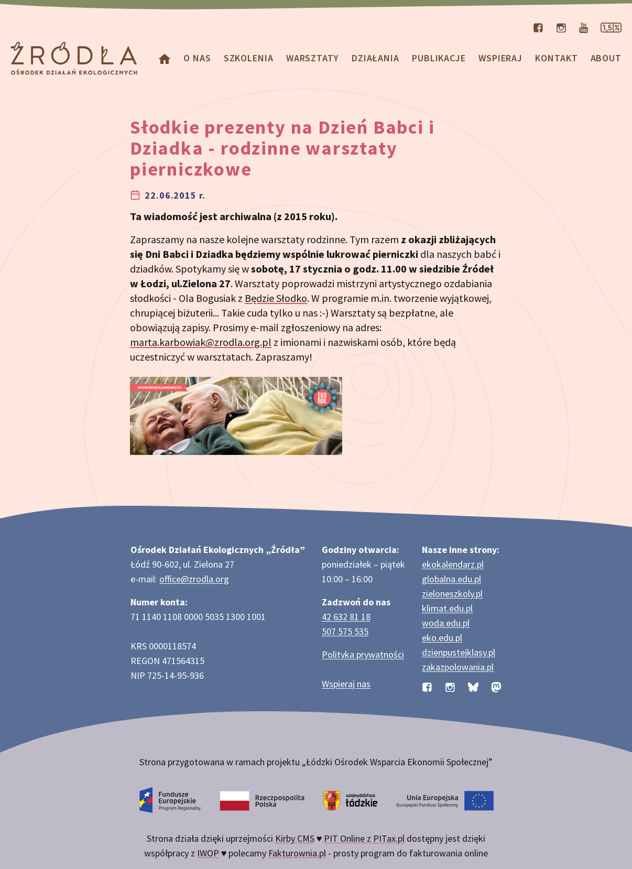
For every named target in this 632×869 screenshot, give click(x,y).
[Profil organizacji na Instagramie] (561, 26)
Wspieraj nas (346, 684)
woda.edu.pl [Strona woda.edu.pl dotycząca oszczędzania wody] (446, 623)
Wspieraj (500, 58)
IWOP (208, 853)
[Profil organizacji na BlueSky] (473, 686)
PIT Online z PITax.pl (364, 838)
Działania (375, 58)
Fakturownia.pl (297, 853)
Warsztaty (312, 58)
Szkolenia (249, 58)
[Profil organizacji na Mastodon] (496, 686)
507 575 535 (345, 631)
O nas (197, 58)
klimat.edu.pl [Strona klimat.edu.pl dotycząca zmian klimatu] (447, 608)
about (606, 58)
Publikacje (439, 58)
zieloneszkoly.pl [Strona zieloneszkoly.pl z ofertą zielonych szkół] (452, 594)
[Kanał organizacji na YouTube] (583, 26)
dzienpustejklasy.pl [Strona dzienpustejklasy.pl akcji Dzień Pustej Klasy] (458, 652)
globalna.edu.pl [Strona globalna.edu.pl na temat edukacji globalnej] (451, 579)
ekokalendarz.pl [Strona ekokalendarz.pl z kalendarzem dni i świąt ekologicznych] (453, 564)
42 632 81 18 (346, 617)
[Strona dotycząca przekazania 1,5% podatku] (611, 26)
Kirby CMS (294, 838)
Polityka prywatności (363, 654)
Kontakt (556, 58)
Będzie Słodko (276, 298)
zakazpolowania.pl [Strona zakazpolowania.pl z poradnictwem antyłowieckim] (458, 667)
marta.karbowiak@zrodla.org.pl (200, 342)
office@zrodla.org (194, 579)
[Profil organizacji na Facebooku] (538, 26)
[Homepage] (164, 58)
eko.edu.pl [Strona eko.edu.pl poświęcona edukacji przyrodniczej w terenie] (442, 638)
